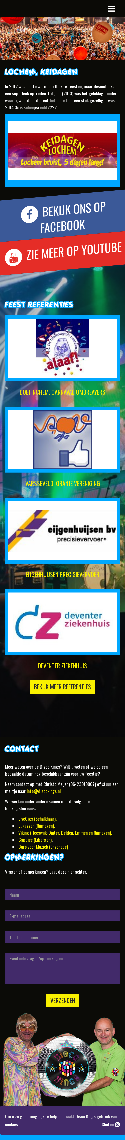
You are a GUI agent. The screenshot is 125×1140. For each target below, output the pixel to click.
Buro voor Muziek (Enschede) (43, 846)
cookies (11, 1124)
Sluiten (111, 1124)
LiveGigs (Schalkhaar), (37, 818)
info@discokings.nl (44, 790)
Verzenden (62, 1000)
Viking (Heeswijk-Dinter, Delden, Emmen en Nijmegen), (65, 832)
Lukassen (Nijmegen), (36, 825)
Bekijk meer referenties (62, 686)
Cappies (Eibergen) (35, 839)
